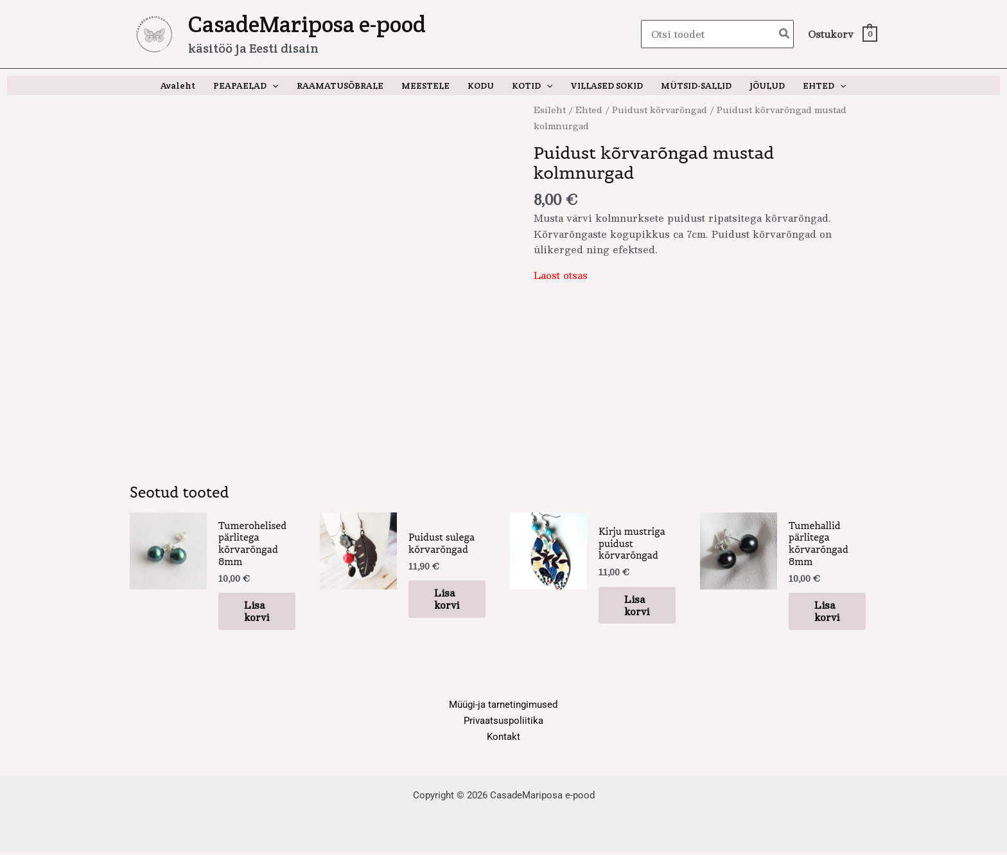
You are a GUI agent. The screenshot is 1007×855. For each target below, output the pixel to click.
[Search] (784, 34)
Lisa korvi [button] (256, 614)
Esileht (550, 109)
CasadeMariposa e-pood (307, 24)
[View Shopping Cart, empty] (842, 34)
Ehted (588, 109)
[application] (272, 85)
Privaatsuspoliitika (503, 724)
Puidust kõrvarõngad (659, 109)
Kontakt (503, 740)
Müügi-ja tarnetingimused (503, 708)
